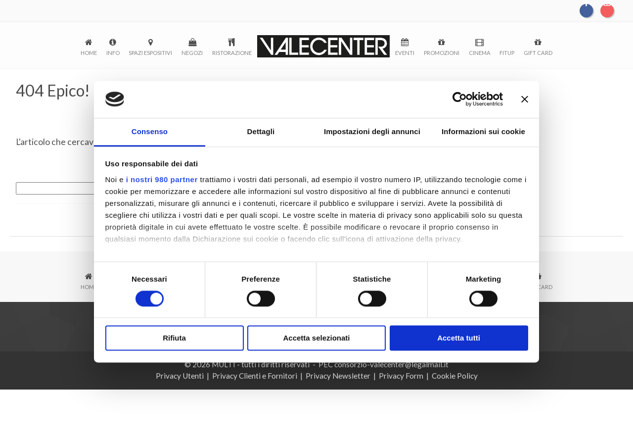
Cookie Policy (455, 375)
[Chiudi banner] (524, 99)
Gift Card (538, 52)
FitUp (506, 52)
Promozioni (441, 52)
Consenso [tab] (150, 132)
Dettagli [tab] (261, 132)
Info (113, 52)
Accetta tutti (458, 339)
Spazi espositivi (150, 52)
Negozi (192, 52)
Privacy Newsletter (338, 375)
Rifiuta (174, 339)
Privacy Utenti (180, 375)
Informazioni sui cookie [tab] (483, 132)
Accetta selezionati (316, 339)
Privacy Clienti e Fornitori (254, 375)
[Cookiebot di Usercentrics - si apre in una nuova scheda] (459, 99)
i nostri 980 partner (162, 180)
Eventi (404, 52)
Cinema (480, 52)
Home (89, 52)
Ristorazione (232, 52)
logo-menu (323, 46)
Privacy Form (401, 375)
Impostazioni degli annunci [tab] (372, 132)
